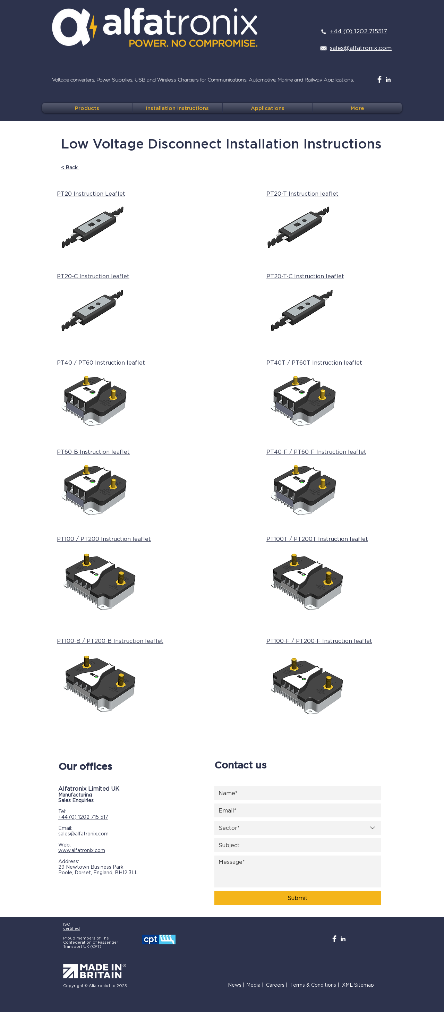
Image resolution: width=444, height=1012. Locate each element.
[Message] (297, 871)
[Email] (295, 810)
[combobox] (297, 828)
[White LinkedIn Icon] (388, 79)
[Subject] (295, 845)
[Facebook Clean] (379, 79)
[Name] (295, 793)
